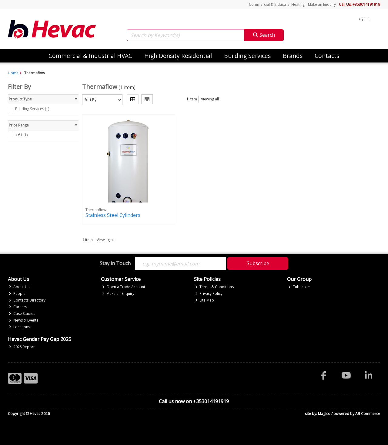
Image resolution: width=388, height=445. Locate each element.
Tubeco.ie (299, 286)
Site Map (204, 300)
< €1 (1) (21, 134)
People (17, 293)
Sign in (364, 18)
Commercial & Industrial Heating (277, 4)
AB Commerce (367, 413)
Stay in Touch (115, 264)
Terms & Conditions (214, 286)
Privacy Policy (209, 293)
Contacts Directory (27, 300)
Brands (293, 56)
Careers (18, 306)
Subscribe (258, 263)
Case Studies (22, 313)
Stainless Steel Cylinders (112, 215)
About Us (19, 286)
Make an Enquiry (322, 4)
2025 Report (22, 346)
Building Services (247, 56)
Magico (324, 413)
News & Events (23, 320)
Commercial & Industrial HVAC (90, 56)
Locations (19, 326)
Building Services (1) (32, 108)
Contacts (327, 56)
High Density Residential (178, 56)
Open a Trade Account (124, 286)
